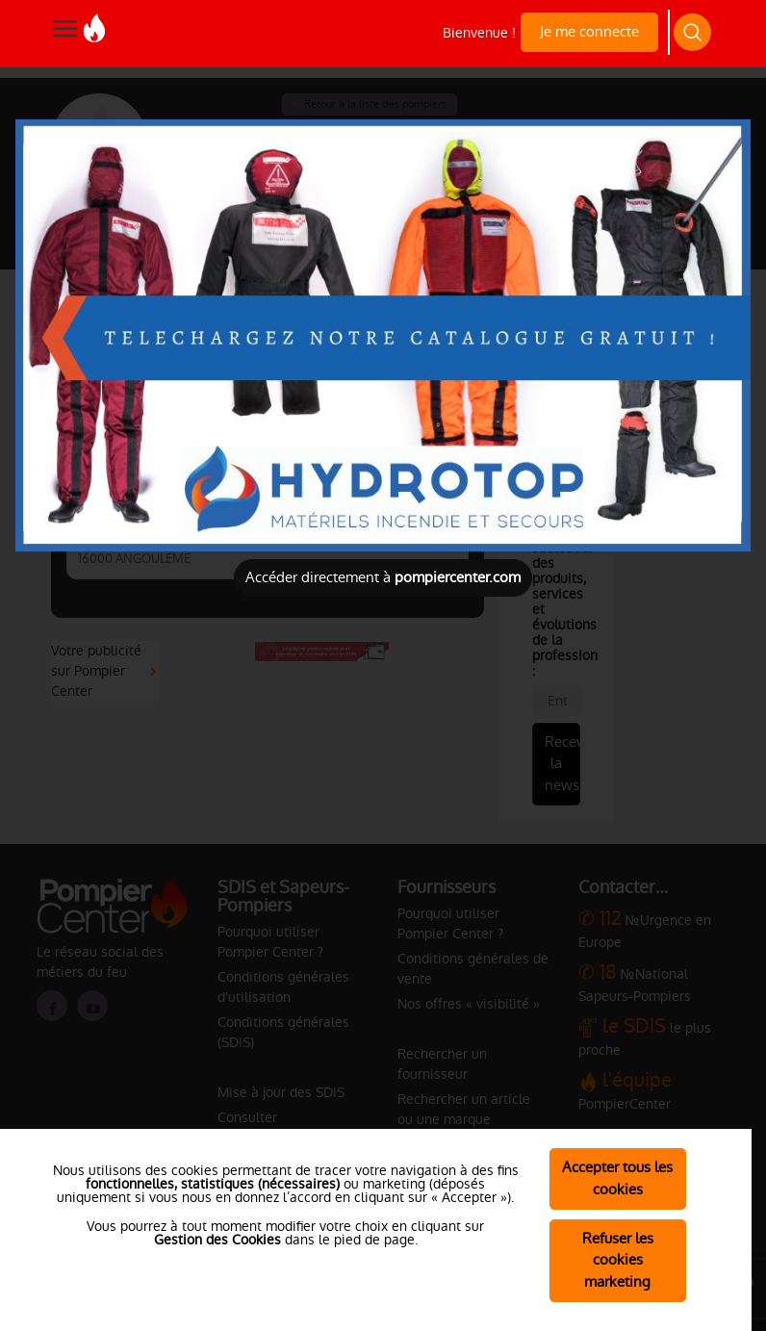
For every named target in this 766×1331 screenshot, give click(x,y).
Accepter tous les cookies (617, 1178)
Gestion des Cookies (217, 1239)
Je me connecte (589, 31)
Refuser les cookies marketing (617, 1260)
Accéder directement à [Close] (383, 577)
